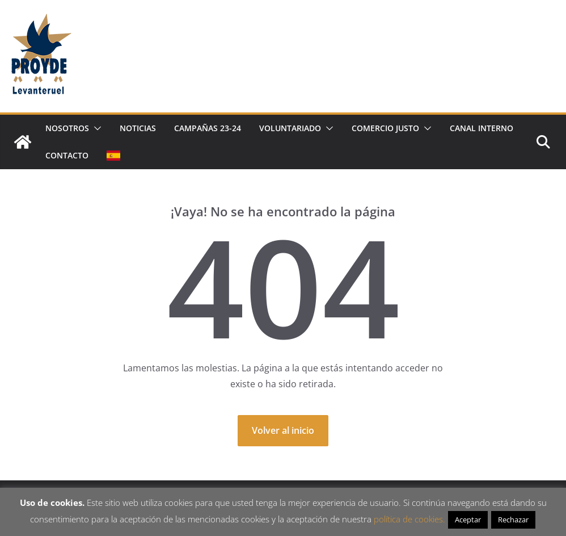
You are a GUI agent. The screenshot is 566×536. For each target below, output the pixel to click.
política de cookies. (409, 519)
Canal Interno (481, 128)
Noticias (138, 128)
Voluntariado (290, 128)
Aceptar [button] (468, 519)
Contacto (66, 155)
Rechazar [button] (513, 519)
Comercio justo (385, 128)
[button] (95, 128)
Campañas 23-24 (207, 128)
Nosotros (67, 128)
